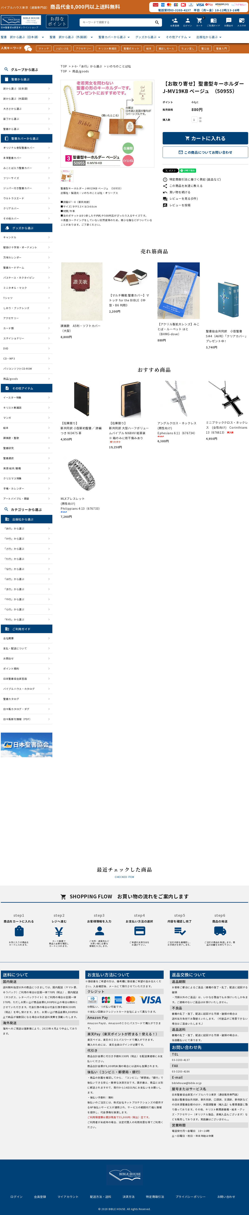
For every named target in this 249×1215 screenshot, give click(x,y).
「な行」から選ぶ (15, 569)
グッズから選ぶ (146, 37)
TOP (64, 66)
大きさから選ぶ (12, 108)
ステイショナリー (13, 338)
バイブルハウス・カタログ (19, 688)
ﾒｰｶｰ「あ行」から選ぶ (87, 66)
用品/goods (80, 71)
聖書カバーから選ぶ (112, 37)
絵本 (149, 48)
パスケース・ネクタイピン (18, 277)
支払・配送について (15, 648)
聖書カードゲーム (13, 267)
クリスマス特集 (12, 478)
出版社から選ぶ (207, 37)
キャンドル (9, 237)
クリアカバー (11, 208)
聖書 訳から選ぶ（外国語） (69, 37)
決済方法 (129, 1197)
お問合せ (8, 658)
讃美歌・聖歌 (11, 438)
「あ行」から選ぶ (15, 528)
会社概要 (8, 638)
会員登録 (40, 1197)
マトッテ (44, 48)
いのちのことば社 (119, 66)
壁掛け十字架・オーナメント (20, 247)
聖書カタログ (11, 699)
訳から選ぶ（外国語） (16, 98)
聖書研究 (8, 448)
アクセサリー (83, 48)
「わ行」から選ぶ (15, 619)
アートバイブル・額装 (16, 498)
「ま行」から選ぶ (15, 589)
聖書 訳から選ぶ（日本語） (20, 37)
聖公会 (205, 48)
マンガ (7, 417)
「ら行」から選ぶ (15, 609)
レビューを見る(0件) (180, 198)
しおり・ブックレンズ (16, 308)
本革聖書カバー (12, 157)
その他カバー (11, 218)
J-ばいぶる (62, 48)
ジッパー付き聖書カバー (17, 188)
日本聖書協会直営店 (15, 678)
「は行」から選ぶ (15, 579)
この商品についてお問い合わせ (205, 152)
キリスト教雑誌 (107, 48)
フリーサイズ (11, 178)
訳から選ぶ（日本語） (16, 88)
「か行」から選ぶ (15, 538)
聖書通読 (8, 458)
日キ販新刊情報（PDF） (17, 719)
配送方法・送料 (100, 1197)
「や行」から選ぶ (15, 599)
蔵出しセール (166, 48)
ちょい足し (188, 48)
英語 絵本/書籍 (12, 468)
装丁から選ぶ (11, 118)
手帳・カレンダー (13, 488)
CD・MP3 (9, 358)
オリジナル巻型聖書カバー (19, 147)
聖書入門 (221, 48)
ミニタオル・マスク (15, 287)
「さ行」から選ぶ (15, 548)
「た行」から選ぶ (15, 558)
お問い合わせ (226, 1197)
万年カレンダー (12, 257)
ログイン (17, 1197)
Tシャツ (8, 298)
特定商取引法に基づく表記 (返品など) (192, 179)
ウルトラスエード (13, 198)
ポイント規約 (11, 668)
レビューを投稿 (177, 205)
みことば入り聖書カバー (17, 168)
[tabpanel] (107, 124)
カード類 (8, 328)
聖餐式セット (131, 48)
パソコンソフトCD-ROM (17, 368)
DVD (5, 348)
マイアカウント (68, 1197)
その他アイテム (176, 37)
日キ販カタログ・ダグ (16, 709)
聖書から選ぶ (11, 129)
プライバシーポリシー (191, 1197)
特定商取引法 (155, 1197)
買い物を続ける (177, 192)
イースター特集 (12, 397)
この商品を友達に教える (183, 186)
